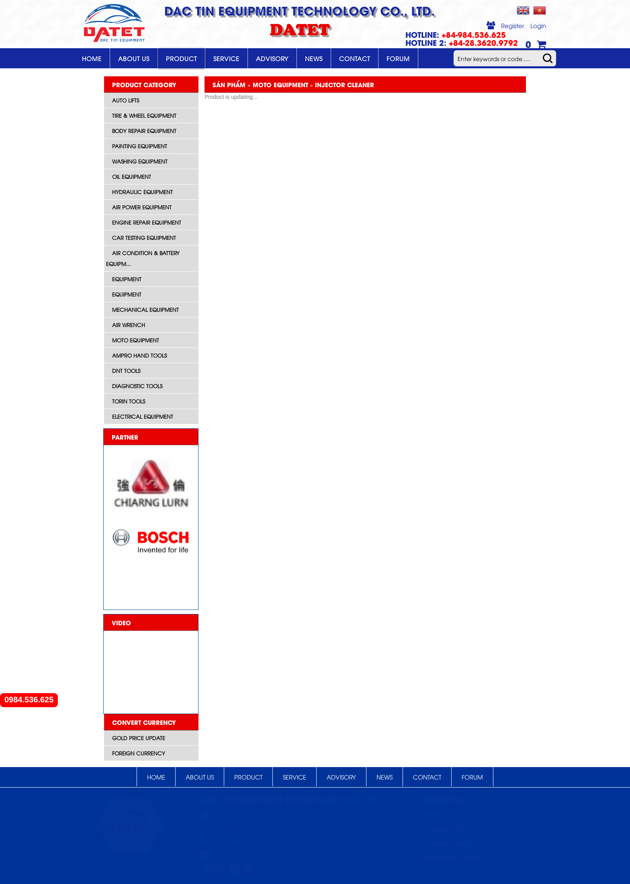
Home (92, 58)
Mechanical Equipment (145, 309)
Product (181, 58)
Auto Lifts (125, 100)
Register (512, 25)
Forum (398, 58)
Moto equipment (135, 340)
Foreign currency (138, 753)
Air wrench (128, 324)
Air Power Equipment (142, 207)
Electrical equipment (142, 416)
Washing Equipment (140, 161)
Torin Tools (128, 401)
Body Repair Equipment (144, 130)
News (314, 58)
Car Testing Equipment (144, 237)
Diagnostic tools (137, 385)
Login (538, 25)
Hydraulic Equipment (142, 191)
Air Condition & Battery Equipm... (143, 258)
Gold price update (138, 737)
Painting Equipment (139, 145)
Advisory (272, 58)
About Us (133, 58)
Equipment (126, 278)
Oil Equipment (131, 176)
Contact (354, 58)
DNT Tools (126, 370)
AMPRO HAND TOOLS (139, 355)
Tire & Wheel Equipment (144, 115)
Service (226, 58)
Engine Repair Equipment (146, 222)
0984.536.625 (28, 700)
